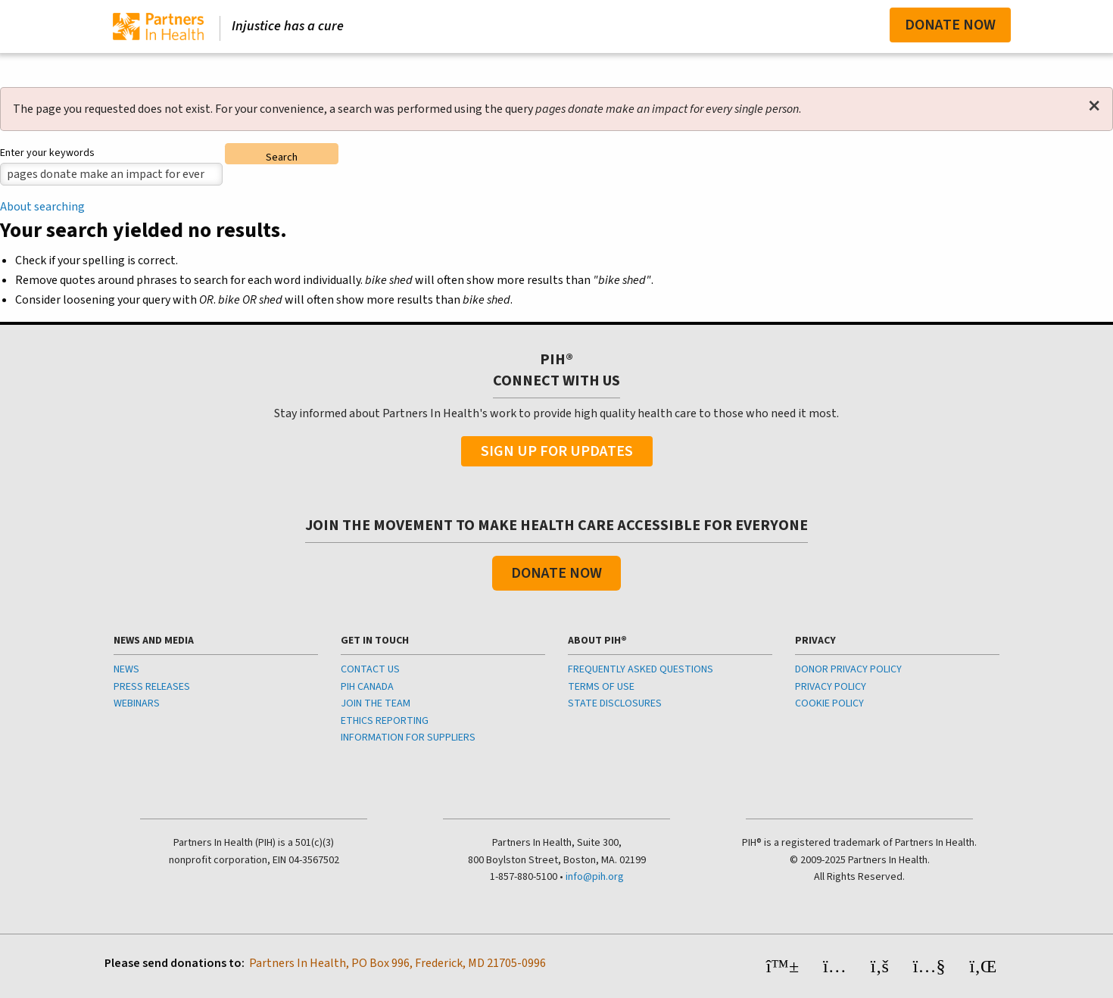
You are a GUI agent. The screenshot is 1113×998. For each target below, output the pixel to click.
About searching (42, 206)
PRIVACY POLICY (830, 686)
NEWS (126, 669)
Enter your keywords (47, 153)
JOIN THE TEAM (375, 703)
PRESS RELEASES (152, 686)
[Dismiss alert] (1094, 106)
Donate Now (950, 25)
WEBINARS (137, 703)
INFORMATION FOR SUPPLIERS (408, 737)
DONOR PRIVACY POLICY (848, 669)
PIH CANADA (367, 686)
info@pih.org (595, 876)
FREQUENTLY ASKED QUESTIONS (640, 669)
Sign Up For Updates (557, 451)
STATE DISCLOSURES (615, 703)
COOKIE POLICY (829, 703)
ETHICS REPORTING (385, 720)
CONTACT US (370, 669)
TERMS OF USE (601, 686)
